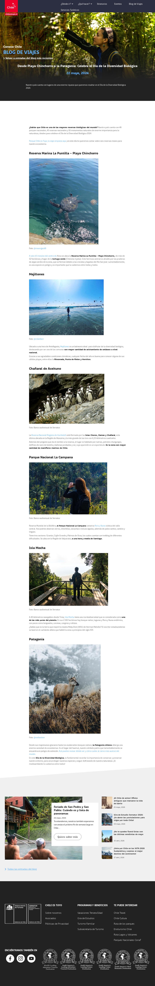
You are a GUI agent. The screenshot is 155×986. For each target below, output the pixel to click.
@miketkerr (39, 339)
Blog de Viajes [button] (138, 4)
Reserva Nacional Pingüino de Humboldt (48, 435)
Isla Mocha (69, 617)
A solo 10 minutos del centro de (43, 255)
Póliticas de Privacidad (57, 923)
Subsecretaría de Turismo (91, 929)
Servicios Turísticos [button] (72, 10)
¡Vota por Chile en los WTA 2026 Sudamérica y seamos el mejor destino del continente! (129, 851)
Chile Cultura (120, 918)
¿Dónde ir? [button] (68, 4)
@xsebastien (39, 737)
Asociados (50, 918)
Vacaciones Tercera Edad (90, 912)
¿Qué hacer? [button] (86, 4)
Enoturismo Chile (123, 929)
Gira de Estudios (86, 918)
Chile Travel (119, 912)
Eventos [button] (120, 4)
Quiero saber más (68, 836)
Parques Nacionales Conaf (127, 939)
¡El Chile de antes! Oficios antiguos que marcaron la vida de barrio (128, 801)
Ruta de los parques (124, 923)
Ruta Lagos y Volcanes (125, 934)
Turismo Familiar (86, 923)
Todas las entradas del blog (21, 868)
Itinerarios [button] (104, 4)
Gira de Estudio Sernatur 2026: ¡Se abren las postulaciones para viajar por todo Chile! (129, 817)
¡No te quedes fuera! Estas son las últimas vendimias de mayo (128, 832)
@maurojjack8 (40, 248)
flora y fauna (100, 525)
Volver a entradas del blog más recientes (28, 58)
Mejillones (64, 346)
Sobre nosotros (53, 912)
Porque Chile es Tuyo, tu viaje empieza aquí (47, 141)
